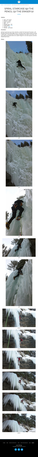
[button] (1, 2)
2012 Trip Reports (7, 4)
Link (11, 25)
